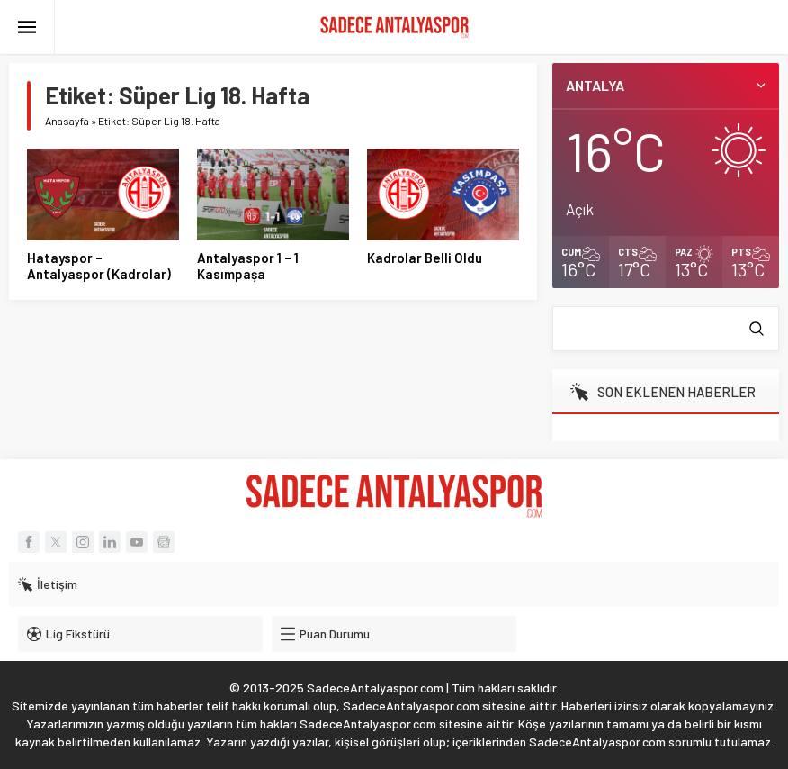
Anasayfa (67, 120)
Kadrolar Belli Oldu (424, 257)
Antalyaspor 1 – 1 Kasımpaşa (248, 265)
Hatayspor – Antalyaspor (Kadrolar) (99, 265)
